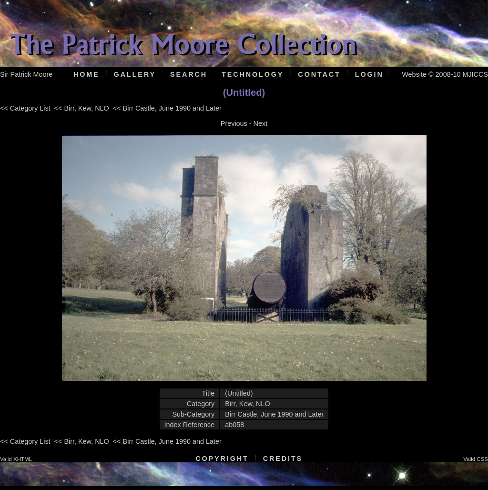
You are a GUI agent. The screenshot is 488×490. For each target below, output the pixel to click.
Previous (234, 123)
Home (86, 74)
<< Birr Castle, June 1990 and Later (167, 108)
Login (369, 74)
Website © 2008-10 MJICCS (445, 74)
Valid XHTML (16, 459)
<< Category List (25, 108)
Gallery (135, 74)
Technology (253, 74)
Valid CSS (475, 459)
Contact (319, 74)
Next (261, 123)
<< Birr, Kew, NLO (81, 108)
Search (188, 74)
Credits (283, 458)
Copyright (221, 458)
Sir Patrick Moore (26, 74)
